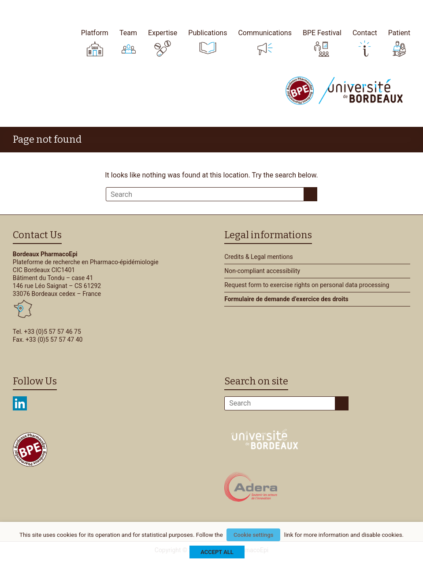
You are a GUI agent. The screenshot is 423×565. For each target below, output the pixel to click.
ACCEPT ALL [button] (217, 552)
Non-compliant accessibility (262, 270)
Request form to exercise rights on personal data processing (306, 284)
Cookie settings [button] (253, 535)
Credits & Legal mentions (258, 256)
